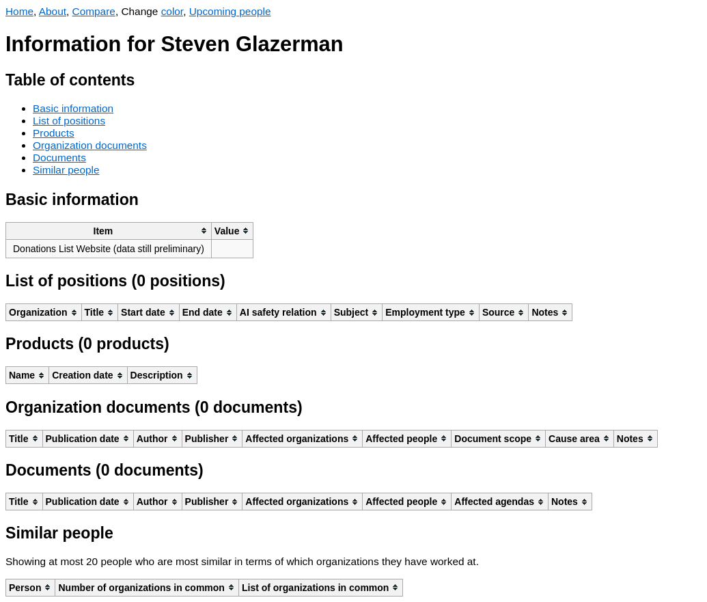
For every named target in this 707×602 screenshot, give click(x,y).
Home (19, 11)
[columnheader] (109, 230)
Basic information (73, 108)
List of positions (69, 120)
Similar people (66, 170)
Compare (93, 11)
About (52, 11)
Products (53, 133)
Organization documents (90, 145)
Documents (59, 157)
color (172, 11)
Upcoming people (230, 11)
